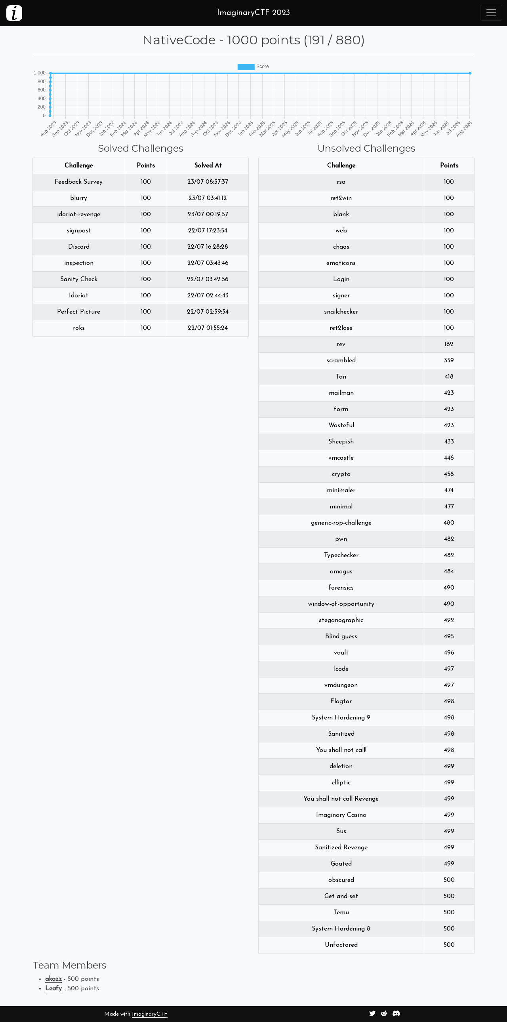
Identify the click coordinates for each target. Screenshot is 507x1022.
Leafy (53, 989)
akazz (53, 979)
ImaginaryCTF (150, 1014)
